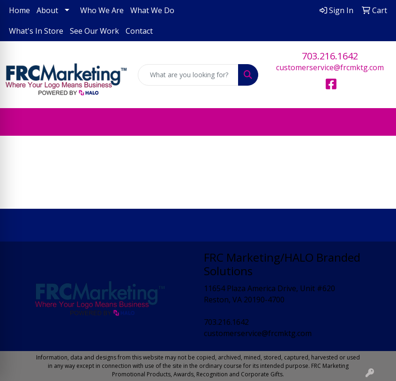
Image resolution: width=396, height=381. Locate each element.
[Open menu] (377, 122)
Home (19, 10)
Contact (139, 31)
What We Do (152, 10)
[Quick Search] (188, 75)
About (47, 10)
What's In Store (36, 31)
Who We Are (102, 10)
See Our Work (94, 31)
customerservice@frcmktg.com (330, 67)
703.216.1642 (330, 56)
